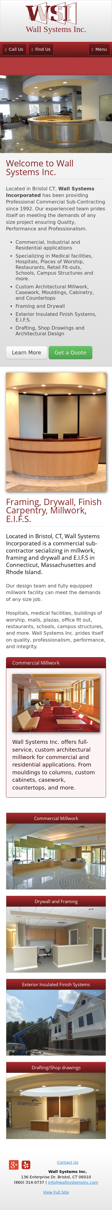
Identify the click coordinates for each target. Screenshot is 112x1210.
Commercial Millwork (35, 663)
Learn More (26, 353)
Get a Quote (70, 353)
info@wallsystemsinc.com (73, 1182)
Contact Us (67, 1162)
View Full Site (56, 1192)
